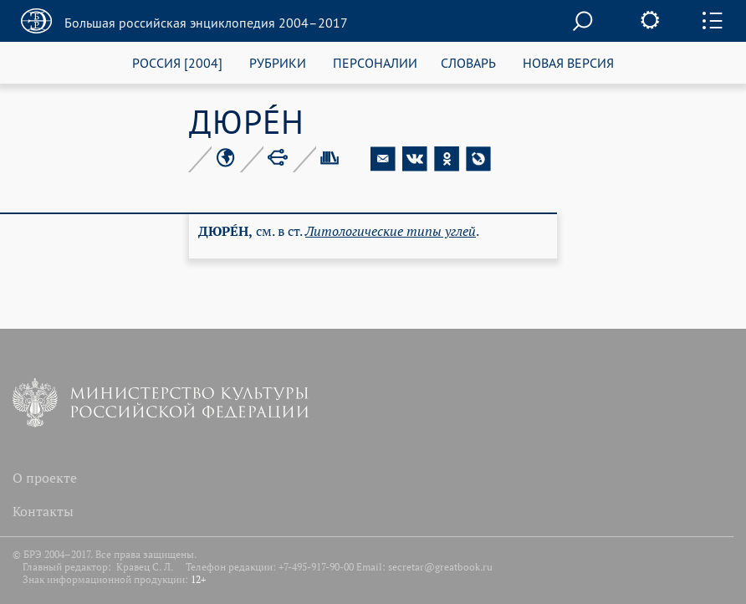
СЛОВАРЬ (468, 62)
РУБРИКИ (277, 62)
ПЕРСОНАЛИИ (375, 62)
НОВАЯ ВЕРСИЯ (568, 62)
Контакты (43, 511)
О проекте (45, 477)
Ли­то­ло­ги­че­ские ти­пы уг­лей (390, 231)
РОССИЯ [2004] (177, 62)
